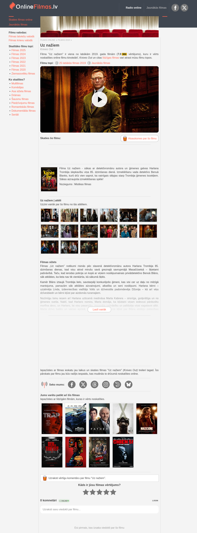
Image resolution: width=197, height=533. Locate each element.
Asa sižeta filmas (21, 91)
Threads (95, 385)
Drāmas (16, 95)
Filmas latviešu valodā (21, 36)
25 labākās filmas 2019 (72, 63)
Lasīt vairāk (99, 309)
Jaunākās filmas (156, 7)
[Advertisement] (175, 67)
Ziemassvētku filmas (23, 73)
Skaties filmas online (21, 19)
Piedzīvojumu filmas (23, 103)
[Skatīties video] (99, 99)
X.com (184, 8)
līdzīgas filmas (111, 57)
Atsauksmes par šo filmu (142, 138)
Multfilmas (17, 83)
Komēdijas (18, 87)
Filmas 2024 (19, 54)
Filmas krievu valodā (21, 40)
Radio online (133, 7)
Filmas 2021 (19, 65)
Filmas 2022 (19, 62)
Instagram (106, 385)
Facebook (175, 8)
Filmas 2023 (19, 58)
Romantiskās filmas (23, 106)
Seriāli (15, 114)
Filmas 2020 (19, 69)
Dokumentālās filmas (24, 110)
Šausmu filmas (20, 99)
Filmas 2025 (19, 50)
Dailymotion (117, 385)
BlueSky (129, 385)
